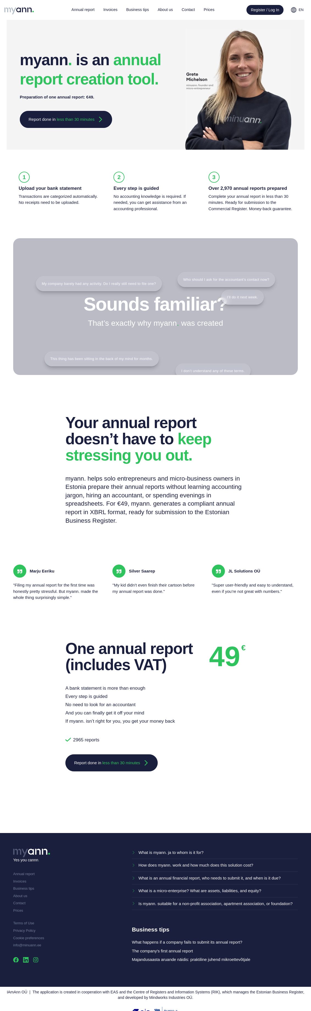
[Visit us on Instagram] (35, 960)
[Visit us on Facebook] (16, 960)
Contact (19, 903)
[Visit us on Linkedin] (26, 960)
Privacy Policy (24, 930)
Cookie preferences (28, 938)
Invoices (19, 881)
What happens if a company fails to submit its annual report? (187, 942)
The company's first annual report (162, 951)
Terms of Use (23, 923)
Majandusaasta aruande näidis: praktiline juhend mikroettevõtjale (191, 959)
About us (20, 896)
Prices (18, 910)
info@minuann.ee (27, 945)
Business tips (23, 888)
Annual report (24, 874)
